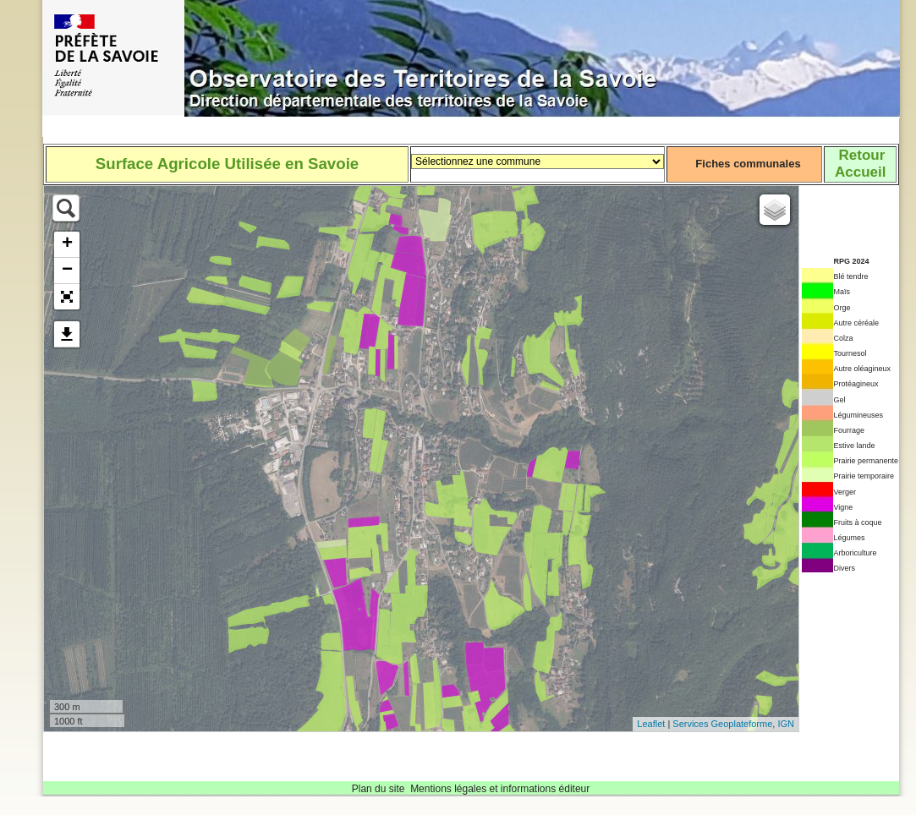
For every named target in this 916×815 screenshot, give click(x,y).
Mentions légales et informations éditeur (500, 789)
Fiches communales (747, 163)
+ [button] (67, 244)
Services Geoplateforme (722, 724)
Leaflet (651, 724)
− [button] (67, 270)
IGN (785, 724)
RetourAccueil (860, 163)
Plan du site (378, 789)
